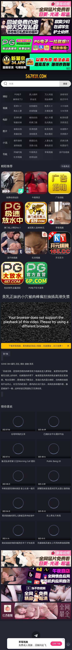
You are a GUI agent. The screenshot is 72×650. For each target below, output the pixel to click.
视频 (5, 108)
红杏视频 (18, 157)
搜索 (65, 83)
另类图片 (64, 134)
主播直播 (49, 110)
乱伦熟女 (49, 122)
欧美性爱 (64, 117)
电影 (5, 119)
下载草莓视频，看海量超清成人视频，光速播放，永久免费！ (39, 346)
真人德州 (33, 94)
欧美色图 (49, 129)
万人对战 (49, 94)
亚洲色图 (33, 129)
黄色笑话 (49, 145)
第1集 (5, 353)
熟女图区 (49, 134)
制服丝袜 (18, 122)
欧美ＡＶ (49, 106)
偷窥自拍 (18, 129)
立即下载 (56, 643)
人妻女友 (49, 140)
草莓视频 (49, 152)
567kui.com (35, 76)
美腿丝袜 (18, 134)
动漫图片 (64, 129)
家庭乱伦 (33, 140)
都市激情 (18, 140)
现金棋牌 (49, 99)
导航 (5, 154)
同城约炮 (18, 152)
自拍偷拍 (33, 106)
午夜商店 (33, 152)
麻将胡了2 (17, 99)
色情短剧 (33, 157)
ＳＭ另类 (64, 110)
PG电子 (17, 94)
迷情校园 (18, 145)
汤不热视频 (64, 152)
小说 (5, 142)
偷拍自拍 (33, 117)
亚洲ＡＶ (18, 106)
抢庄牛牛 (64, 99)
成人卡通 (49, 117)
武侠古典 (64, 140)
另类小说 (33, 145)
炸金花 (33, 99)
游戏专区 (64, 94)
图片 (5, 131)
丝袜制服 (33, 110)
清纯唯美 (33, 134)
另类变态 (64, 122)
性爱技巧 (64, 145)
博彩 (5, 96)
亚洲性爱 (18, 117)
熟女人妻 (18, 110)
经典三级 (33, 122)
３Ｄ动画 (64, 106)
